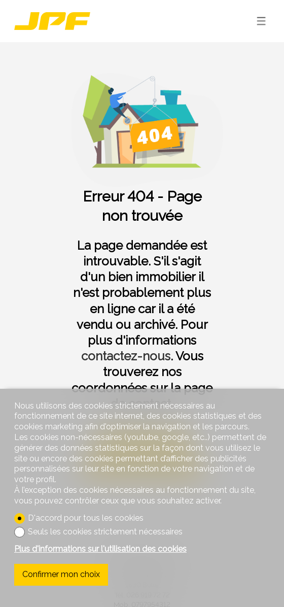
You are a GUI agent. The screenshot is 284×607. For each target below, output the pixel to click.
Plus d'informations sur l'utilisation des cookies (100, 549)
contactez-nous (125, 356)
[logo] (52, 21)
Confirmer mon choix (61, 574)
